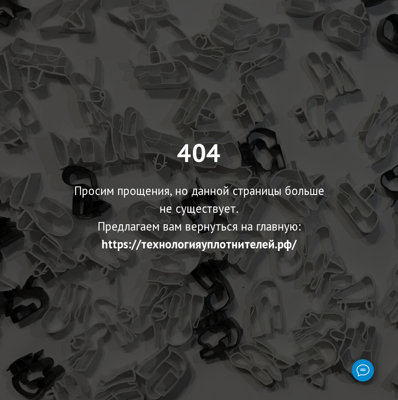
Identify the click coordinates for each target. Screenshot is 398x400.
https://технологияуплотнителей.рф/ (199, 244)
